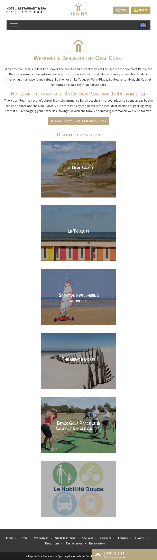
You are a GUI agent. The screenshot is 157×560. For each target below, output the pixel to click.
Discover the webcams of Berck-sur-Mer (78, 121)
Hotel (23, 538)
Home (9, 538)
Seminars (87, 538)
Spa (121, 10)
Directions (52, 543)
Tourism (123, 538)
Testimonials (74, 543)
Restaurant (41, 538)
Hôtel (140, 10)
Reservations (97, 543)
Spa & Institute (65, 538)
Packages (105, 538)
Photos (140, 538)
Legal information (74, 556)
